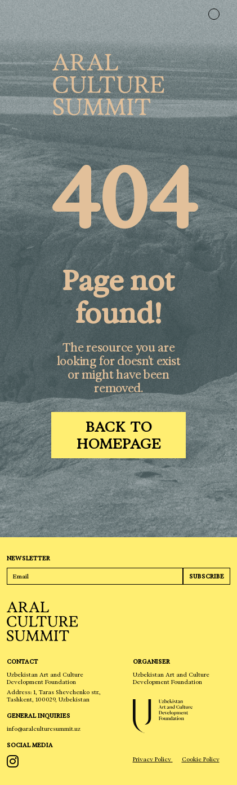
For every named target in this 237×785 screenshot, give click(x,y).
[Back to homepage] (118, 435)
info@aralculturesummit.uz (44, 729)
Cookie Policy (201, 759)
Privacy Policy (153, 759)
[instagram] (14, 761)
